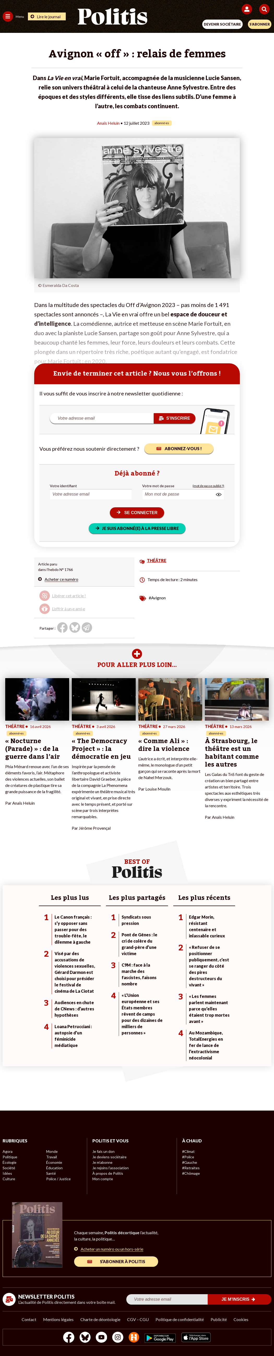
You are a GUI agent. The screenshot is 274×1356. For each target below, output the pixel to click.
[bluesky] (85, 1338)
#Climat (188, 1151)
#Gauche (189, 1162)
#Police (188, 1157)
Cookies (241, 1319)
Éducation (54, 1168)
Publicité (219, 1319)
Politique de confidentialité (180, 1319)
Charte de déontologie (100, 1319)
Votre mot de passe (158, 486)
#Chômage (191, 1173)
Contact (29, 1319)
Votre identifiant (63, 486)
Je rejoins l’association (110, 1168)
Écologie (9, 1162)
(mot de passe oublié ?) (208, 486)
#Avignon (157, 597)
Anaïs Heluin (108, 122)
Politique (10, 1157)
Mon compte (102, 1179)
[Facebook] (68, 1338)
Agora (8, 1151)
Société (9, 1168)
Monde (52, 1151)
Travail (51, 1157)
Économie (54, 1162)
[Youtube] (101, 1338)
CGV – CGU (138, 1319)
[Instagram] (117, 1338)
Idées (7, 1173)
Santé (51, 1173)
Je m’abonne (102, 1162)
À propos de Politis (107, 1173)
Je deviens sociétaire (109, 1157)
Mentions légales (58, 1319)
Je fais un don (103, 1151)
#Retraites (191, 1168)
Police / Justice (58, 1179)
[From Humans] (134, 1338)
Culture (9, 1179)
